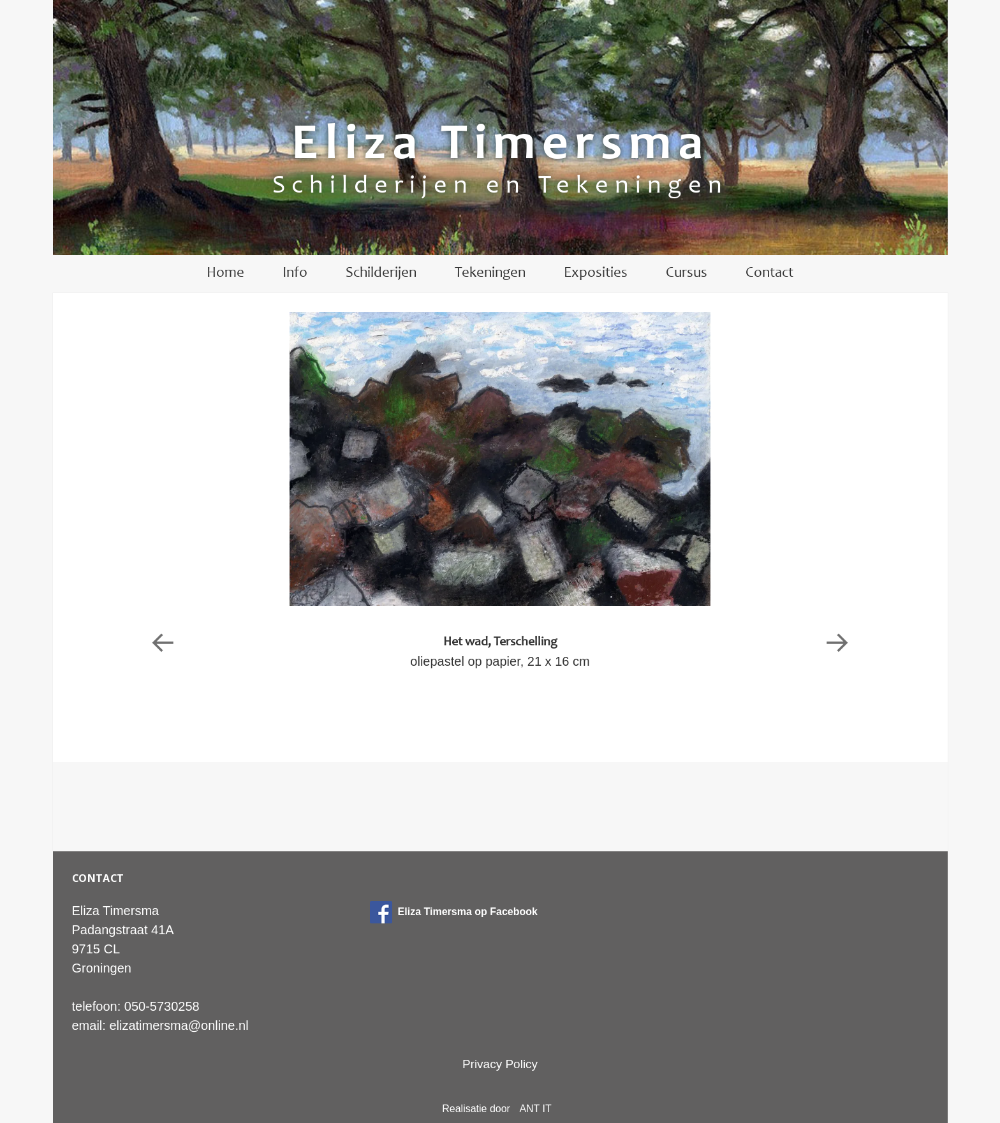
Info (295, 273)
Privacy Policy (500, 1064)
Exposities (596, 273)
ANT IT (535, 1108)
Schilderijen (381, 273)
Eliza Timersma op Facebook (454, 911)
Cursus (686, 273)
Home (225, 273)
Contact (769, 273)
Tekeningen (490, 273)
